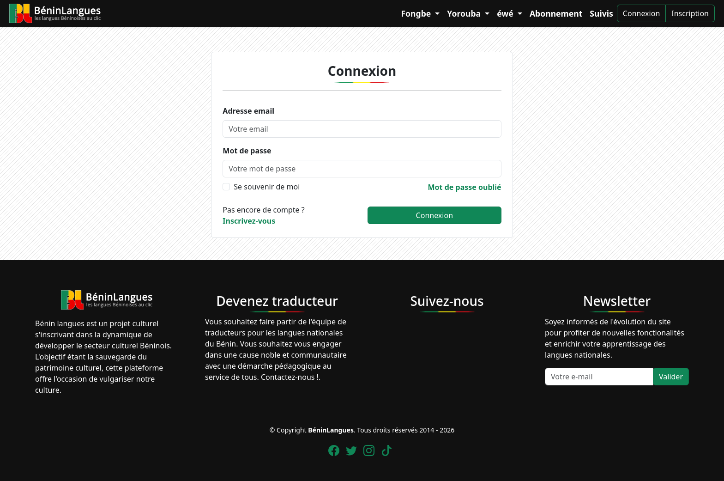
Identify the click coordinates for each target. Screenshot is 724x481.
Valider (671, 376)
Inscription (690, 13)
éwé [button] (506, 13)
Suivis (601, 13)
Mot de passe (247, 151)
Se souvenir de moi (267, 187)
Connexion (641, 13)
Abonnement (556, 13)
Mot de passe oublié (464, 187)
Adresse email (248, 111)
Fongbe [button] (417, 13)
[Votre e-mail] (599, 376)
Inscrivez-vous (249, 221)
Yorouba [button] (465, 13)
